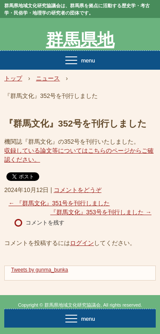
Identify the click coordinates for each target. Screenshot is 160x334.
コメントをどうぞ (78, 189)
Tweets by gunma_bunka (39, 270)
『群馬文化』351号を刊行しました (59, 203)
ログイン (82, 242)
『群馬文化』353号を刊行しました (100, 212)
